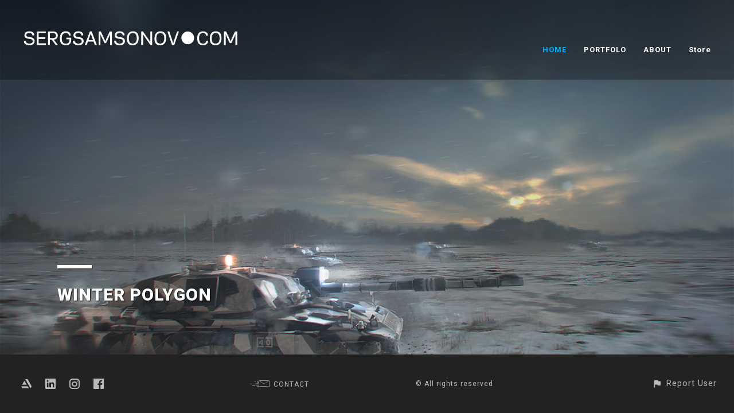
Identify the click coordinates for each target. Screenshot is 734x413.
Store (700, 49)
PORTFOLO (605, 49)
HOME (554, 49)
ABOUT (657, 49)
